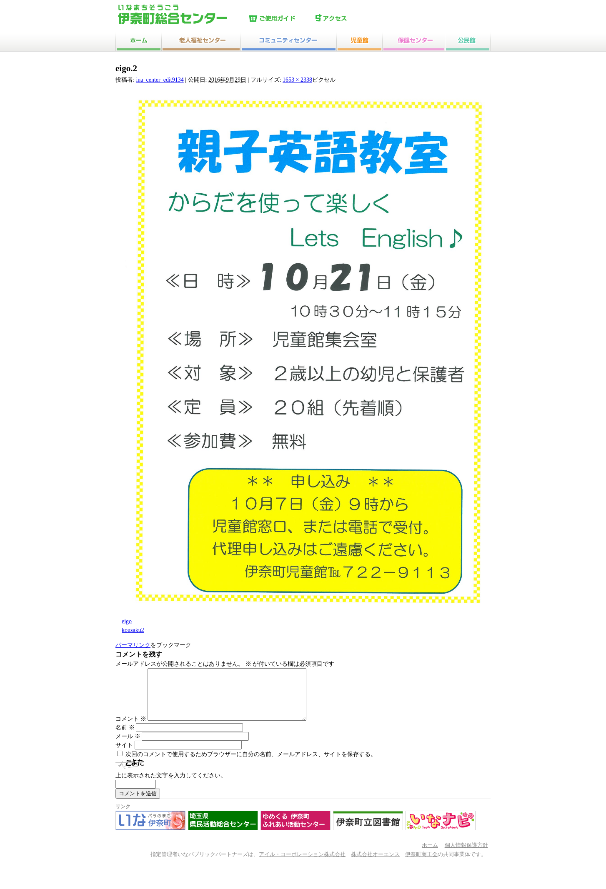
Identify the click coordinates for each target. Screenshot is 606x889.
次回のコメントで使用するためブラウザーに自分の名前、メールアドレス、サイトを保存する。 (250, 764)
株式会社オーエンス (375, 864)
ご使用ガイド (280, 18)
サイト (124, 755)
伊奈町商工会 (421, 864)
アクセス (347, 18)
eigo (127, 621)
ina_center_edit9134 (159, 80)
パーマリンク (132, 645)
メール (127, 746)
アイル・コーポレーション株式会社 (302, 864)
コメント (130, 729)
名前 (125, 737)
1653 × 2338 (297, 80)
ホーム (430, 855)
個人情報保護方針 (466, 855)
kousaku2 (133, 630)
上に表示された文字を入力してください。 (170, 785)
